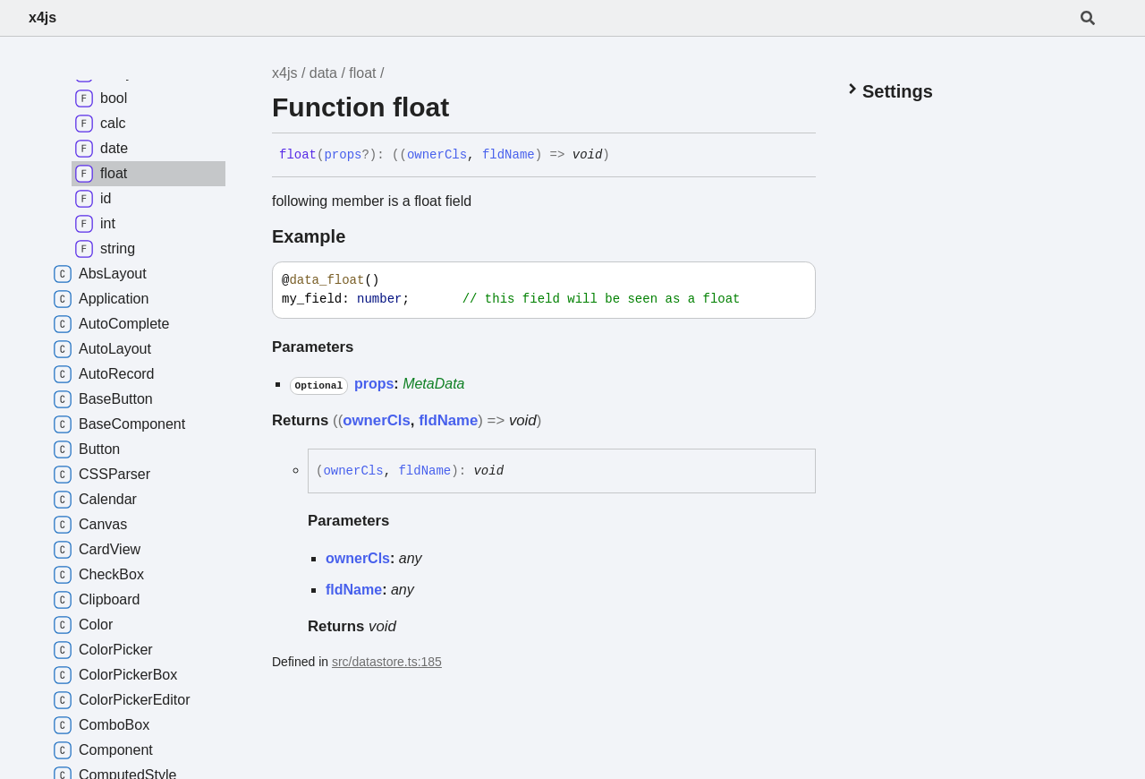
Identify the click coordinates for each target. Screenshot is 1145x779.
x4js (42, 17)
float (362, 73)
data (323, 73)
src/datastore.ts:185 (387, 662)
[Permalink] (623, 156)
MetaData (433, 383)
